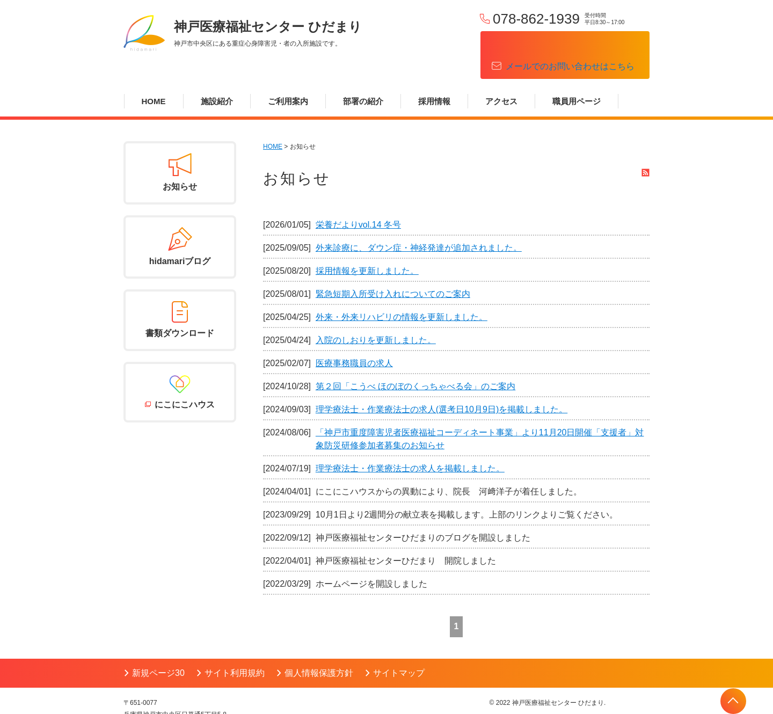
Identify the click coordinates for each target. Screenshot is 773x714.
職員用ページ (576, 73)
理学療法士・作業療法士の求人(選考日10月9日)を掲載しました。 (441, 381)
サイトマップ (399, 645)
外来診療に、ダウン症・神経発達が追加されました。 (419, 219)
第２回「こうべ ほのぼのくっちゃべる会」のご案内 (415, 358)
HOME (154, 73)
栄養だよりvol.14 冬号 (358, 196)
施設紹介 (217, 73)
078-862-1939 (536, 19)
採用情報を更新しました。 (367, 242)
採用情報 (434, 73)
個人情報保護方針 (319, 645)
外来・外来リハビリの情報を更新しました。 (401, 289)
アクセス (501, 73)
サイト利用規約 (235, 645)
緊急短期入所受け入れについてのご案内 (393, 266)
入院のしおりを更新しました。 (376, 312)
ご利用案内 (288, 73)
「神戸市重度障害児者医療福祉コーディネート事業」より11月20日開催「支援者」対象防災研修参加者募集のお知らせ (480, 411)
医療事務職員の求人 (354, 335)
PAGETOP (733, 701)
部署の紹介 (363, 73)
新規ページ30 (158, 645)
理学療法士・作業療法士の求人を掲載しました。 (410, 440)
